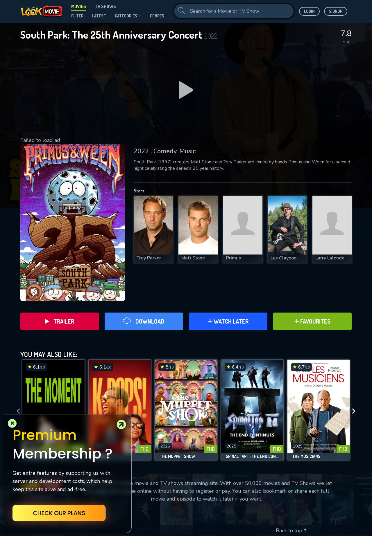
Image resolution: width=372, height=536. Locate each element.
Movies (78, 6)
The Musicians (306, 456)
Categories (128, 16)
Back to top (291, 530)
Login (309, 11)
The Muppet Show (177, 456)
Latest (99, 15)
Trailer (59, 321)
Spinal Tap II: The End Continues (252, 456)
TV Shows (105, 6)
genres (157, 15)
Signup (335, 11)
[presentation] (16, 411)
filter (77, 15)
